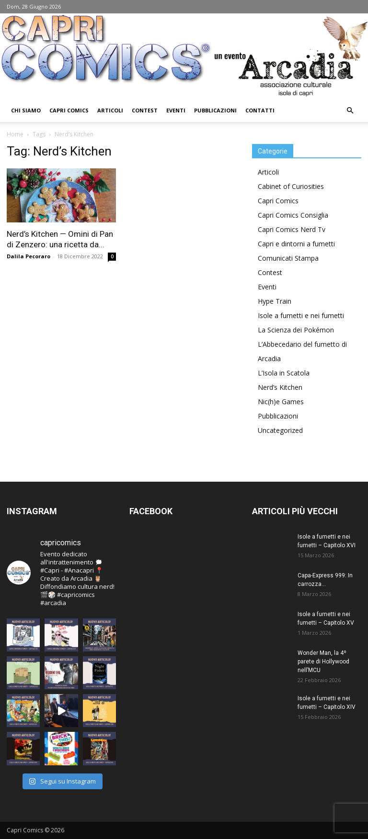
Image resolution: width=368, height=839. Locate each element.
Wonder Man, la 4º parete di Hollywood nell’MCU (323, 661)
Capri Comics (69, 110)
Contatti (260, 110)
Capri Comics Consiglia (293, 215)
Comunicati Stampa (288, 258)
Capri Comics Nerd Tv (291, 229)
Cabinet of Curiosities (291, 186)
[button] (349, 110)
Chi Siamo (26, 110)
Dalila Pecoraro (28, 256)
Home (15, 134)
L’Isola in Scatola (284, 372)
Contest (145, 110)
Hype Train (274, 301)
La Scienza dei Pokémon (296, 329)
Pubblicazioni (215, 110)
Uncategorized (280, 430)
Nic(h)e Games (281, 401)
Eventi (175, 110)
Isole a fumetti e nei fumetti (301, 315)
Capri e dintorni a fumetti (296, 243)
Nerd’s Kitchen (280, 387)
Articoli (110, 110)
